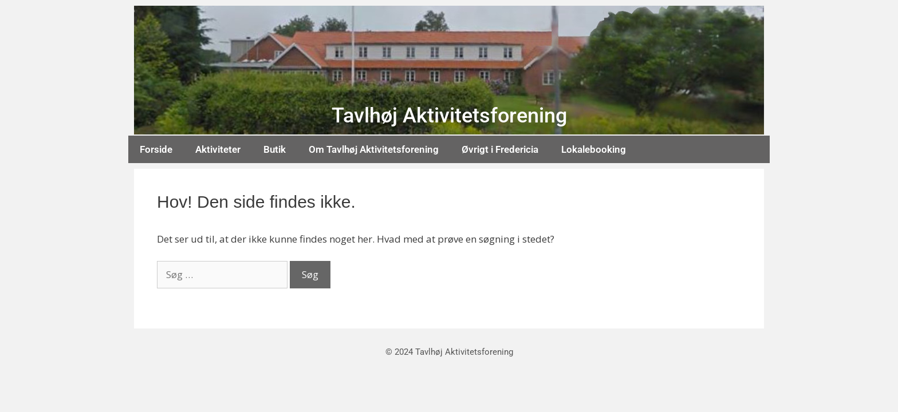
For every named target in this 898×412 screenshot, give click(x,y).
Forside (156, 149)
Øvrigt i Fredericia (500, 149)
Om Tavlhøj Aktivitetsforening (374, 149)
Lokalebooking (593, 149)
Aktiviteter (218, 149)
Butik (274, 149)
